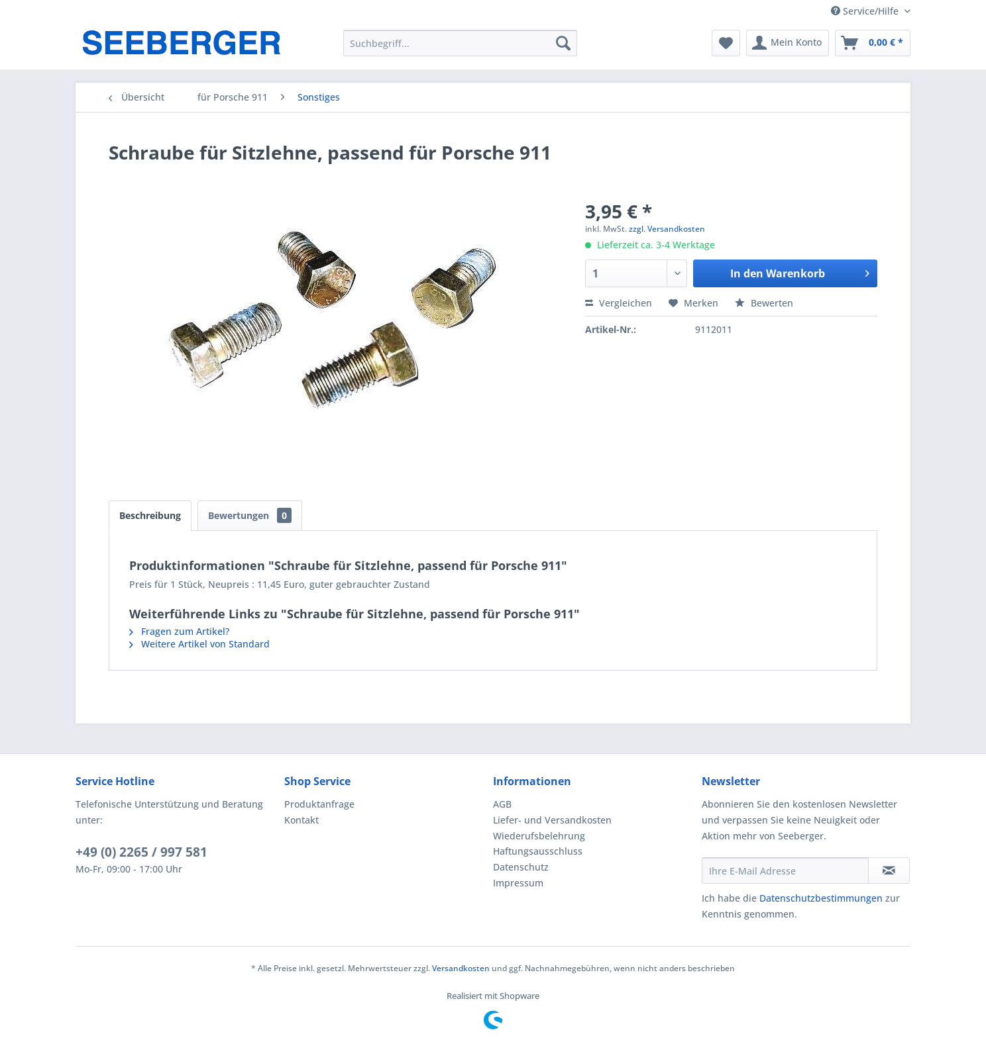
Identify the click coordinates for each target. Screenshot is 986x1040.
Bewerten (764, 303)
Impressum (518, 882)
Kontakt (301, 820)
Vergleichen (618, 303)
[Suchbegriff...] (460, 43)
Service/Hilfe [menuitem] (866, 11)
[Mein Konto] (787, 43)
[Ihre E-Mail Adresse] (785, 870)
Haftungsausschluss (537, 851)
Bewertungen (250, 515)
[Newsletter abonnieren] (889, 870)
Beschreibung (150, 515)
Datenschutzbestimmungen (821, 898)
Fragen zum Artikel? (179, 631)
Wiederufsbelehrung (539, 835)
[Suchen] (563, 43)
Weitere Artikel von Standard (199, 644)
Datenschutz (521, 867)
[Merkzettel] (726, 43)
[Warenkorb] (872, 43)
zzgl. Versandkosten (667, 228)
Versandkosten (461, 968)
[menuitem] (460, 43)
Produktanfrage (319, 804)
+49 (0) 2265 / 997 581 (141, 852)
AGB (502, 804)
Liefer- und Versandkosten (552, 820)
